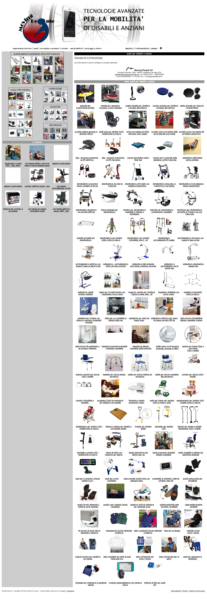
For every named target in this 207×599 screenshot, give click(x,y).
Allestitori (129, 48)
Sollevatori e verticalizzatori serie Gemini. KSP (169, 266)
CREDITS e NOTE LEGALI (197, 591)
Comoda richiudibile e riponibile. (85, 401)
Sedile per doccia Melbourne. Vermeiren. (140, 375)
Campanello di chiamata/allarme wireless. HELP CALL (165, 480)
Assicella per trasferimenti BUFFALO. (85, 107)
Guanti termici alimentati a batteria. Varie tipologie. (88, 506)
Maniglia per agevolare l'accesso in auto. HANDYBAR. (110, 107)
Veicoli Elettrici (76, 48)
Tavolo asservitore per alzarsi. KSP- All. (138, 454)
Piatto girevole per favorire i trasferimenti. (192, 107)
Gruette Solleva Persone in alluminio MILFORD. (86, 133)
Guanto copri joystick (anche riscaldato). (115, 506)
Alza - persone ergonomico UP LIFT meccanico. (113, 159)
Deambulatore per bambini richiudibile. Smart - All (138, 239)
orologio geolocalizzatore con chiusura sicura (125, 584)
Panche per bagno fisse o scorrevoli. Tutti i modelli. (193, 348)
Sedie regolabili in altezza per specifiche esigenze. (190, 454)
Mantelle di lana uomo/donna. (193, 532)
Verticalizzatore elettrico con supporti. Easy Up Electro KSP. (88, 265)
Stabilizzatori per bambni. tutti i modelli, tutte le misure (89, 427)
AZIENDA (154, 48)
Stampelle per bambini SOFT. (164, 427)
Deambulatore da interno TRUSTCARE (112, 185)
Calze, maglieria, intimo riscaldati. (193, 506)
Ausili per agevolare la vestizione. (192, 558)
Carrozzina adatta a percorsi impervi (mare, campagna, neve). (37, 164)
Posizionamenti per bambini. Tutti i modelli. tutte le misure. (190, 401)
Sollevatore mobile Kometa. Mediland (85, 293)
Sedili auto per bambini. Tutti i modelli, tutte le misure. (111, 133)
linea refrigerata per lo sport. (169, 558)
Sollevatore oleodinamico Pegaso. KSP (193, 265)
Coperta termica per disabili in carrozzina (88, 558)
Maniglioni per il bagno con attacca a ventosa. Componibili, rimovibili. (88, 320)
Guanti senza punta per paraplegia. (192, 480)
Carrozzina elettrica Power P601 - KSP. (61, 210)
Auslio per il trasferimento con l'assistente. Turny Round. (112, 293)
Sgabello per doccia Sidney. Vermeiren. (114, 375)
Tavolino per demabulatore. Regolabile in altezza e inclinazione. (134, 212)
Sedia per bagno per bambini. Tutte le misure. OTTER (162, 401)
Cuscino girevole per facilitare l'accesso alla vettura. (165, 107)
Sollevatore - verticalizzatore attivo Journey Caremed (115, 265)
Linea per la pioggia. (172, 531)
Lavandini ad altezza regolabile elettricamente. (141, 347)
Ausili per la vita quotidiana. (111, 480)
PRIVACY (185, 591)
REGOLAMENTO (176, 591)
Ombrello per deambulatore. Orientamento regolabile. (161, 211)
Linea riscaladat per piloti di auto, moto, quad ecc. (117, 558)
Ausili (36, 48)
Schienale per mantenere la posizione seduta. (91, 584)
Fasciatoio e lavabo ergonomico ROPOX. (136, 401)
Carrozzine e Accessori (49, 48)
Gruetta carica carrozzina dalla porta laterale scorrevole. (164, 133)
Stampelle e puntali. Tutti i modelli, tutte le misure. (87, 454)
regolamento (70, 591)
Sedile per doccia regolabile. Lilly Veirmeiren (167, 375)
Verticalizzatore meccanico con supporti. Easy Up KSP (191, 239)
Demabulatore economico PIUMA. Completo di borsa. (87, 185)
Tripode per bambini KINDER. (143, 427)
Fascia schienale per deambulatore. (109, 211)
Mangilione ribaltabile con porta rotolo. (168, 293)
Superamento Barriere (22, 48)
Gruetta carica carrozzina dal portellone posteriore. (191, 133)
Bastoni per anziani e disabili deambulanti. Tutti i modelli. (189, 427)
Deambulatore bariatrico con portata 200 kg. (86, 211)
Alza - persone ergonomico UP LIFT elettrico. (87, 159)
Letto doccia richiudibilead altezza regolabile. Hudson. (191, 319)
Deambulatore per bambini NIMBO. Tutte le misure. (111, 239)
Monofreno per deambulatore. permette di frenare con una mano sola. (189, 212)
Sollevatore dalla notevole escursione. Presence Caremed (143, 265)
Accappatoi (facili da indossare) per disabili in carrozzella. (110, 401)
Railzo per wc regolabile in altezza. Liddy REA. (116, 319)
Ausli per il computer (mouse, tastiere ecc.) (88, 480)
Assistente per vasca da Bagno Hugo (139, 319)
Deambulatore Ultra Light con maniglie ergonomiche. (137, 185)
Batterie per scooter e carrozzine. (13, 210)
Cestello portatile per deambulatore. (86, 239)
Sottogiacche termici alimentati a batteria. (119, 532)
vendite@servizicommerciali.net (127, 74)
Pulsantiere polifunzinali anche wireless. (192, 159)
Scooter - (66, 48)
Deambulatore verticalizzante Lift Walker (164, 239)
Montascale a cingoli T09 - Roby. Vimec (13, 164)
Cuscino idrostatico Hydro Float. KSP (138, 159)
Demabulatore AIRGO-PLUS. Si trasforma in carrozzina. (164, 185)
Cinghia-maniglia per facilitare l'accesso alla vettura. (137, 107)
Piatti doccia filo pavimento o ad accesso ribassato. (87, 347)
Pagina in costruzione (61, 163)
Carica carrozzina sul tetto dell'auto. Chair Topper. (137, 133)
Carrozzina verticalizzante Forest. (61, 187)
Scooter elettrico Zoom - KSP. (37, 186)
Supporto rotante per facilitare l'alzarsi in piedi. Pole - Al (141, 293)
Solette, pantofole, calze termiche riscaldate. (169, 506)
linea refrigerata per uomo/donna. (145, 558)
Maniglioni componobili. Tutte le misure (193, 293)
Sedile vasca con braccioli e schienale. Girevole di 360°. (167, 347)
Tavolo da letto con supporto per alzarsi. (114, 454)
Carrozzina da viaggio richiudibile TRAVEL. (37, 210)
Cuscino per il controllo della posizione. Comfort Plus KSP (165, 159)
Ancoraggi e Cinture (93, 48)
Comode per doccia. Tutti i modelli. (193, 375)
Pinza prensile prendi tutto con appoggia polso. (137, 480)
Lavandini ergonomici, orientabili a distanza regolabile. (114, 347)
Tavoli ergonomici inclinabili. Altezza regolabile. (164, 454)
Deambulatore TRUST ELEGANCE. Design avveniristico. (191, 185)
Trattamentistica (142, 48)
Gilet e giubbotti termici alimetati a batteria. (148, 532)
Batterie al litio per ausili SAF (154, 584)
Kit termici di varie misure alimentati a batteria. (89, 532)
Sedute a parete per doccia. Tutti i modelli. (87, 375)
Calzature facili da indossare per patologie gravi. (142, 506)
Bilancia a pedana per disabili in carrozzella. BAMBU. (118, 427)
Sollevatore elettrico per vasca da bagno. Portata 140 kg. (164, 319)
